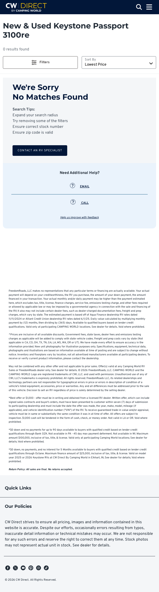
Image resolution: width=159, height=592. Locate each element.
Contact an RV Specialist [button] (40, 150)
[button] (40, 62)
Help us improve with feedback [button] (79, 218)
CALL (79, 203)
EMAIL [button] (79, 187)
